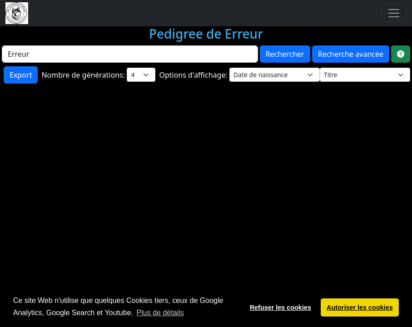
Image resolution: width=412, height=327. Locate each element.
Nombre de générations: (84, 75)
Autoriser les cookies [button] (360, 307)
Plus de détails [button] (160, 313)
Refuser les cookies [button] (280, 307)
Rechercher (285, 54)
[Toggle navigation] (394, 13)
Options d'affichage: (194, 75)
